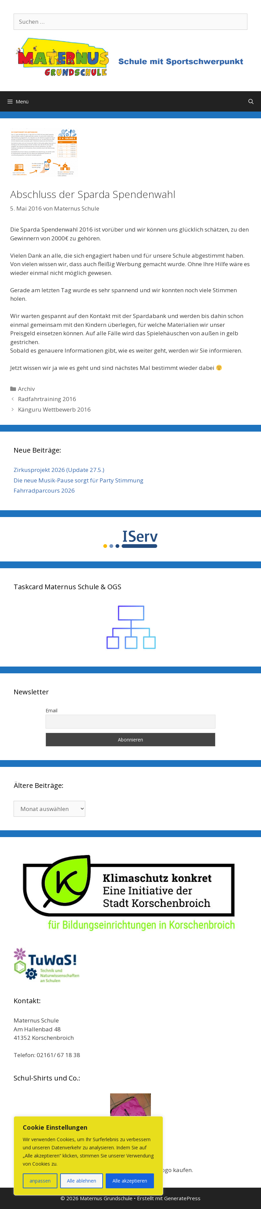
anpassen (40, 1180)
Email (51, 710)
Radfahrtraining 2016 (47, 399)
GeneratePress (182, 1198)
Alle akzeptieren (129, 1180)
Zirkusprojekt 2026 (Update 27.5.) (59, 470)
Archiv (26, 389)
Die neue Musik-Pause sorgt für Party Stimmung (78, 480)
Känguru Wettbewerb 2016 (54, 409)
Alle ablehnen (81, 1180)
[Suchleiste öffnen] (251, 101)
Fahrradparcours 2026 (44, 490)
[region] (88, 1155)
